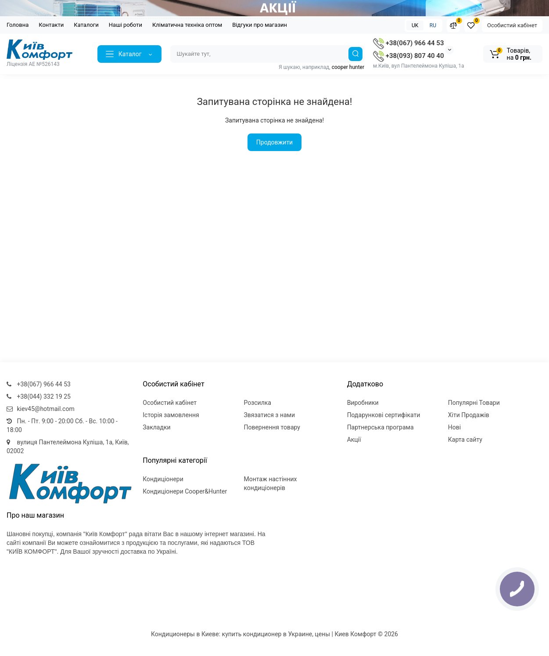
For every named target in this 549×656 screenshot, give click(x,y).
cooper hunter (348, 67)
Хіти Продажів (468, 414)
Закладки (156, 427)
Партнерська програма (380, 427)
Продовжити (274, 142)
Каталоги (86, 25)
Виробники (363, 402)
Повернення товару (272, 427)
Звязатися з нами (269, 414)
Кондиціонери (163, 479)
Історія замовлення (171, 414)
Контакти (51, 25)
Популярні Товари (474, 402)
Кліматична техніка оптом (187, 25)
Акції (354, 439)
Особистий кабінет (512, 25)
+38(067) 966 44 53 (408, 43)
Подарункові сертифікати (383, 414)
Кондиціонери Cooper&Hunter (185, 491)
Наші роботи (125, 25)
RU (433, 25)
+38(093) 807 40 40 (408, 56)
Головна (18, 25)
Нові (454, 427)
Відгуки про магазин (259, 25)
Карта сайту (465, 439)
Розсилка (257, 402)
